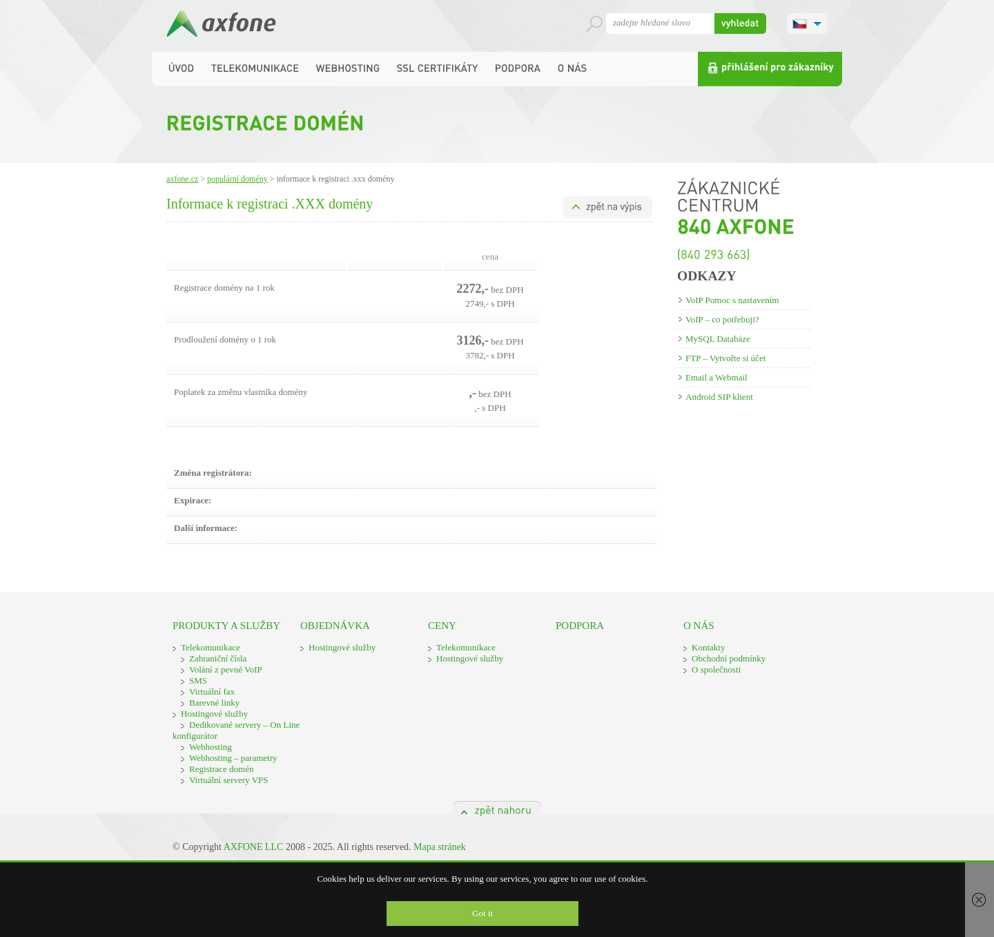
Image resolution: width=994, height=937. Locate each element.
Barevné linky (214, 702)
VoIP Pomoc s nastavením (732, 300)
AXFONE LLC (254, 847)
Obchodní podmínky (729, 658)
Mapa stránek (439, 847)
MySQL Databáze (717, 339)
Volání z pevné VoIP (225, 669)
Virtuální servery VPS (229, 780)
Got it (482, 913)
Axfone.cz (182, 179)
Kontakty (708, 647)
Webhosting (210, 747)
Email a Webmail (716, 377)
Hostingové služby (214, 713)
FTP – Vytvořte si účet (725, 358)
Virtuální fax (212, 691)
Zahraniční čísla (217, 658)
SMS (198, 680)
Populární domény (237, 179)
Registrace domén (221, 769)
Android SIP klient (719, 397)
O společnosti (716, 669)
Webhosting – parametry (233, 758)
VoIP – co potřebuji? (722, 319)
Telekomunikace (210, 647)
